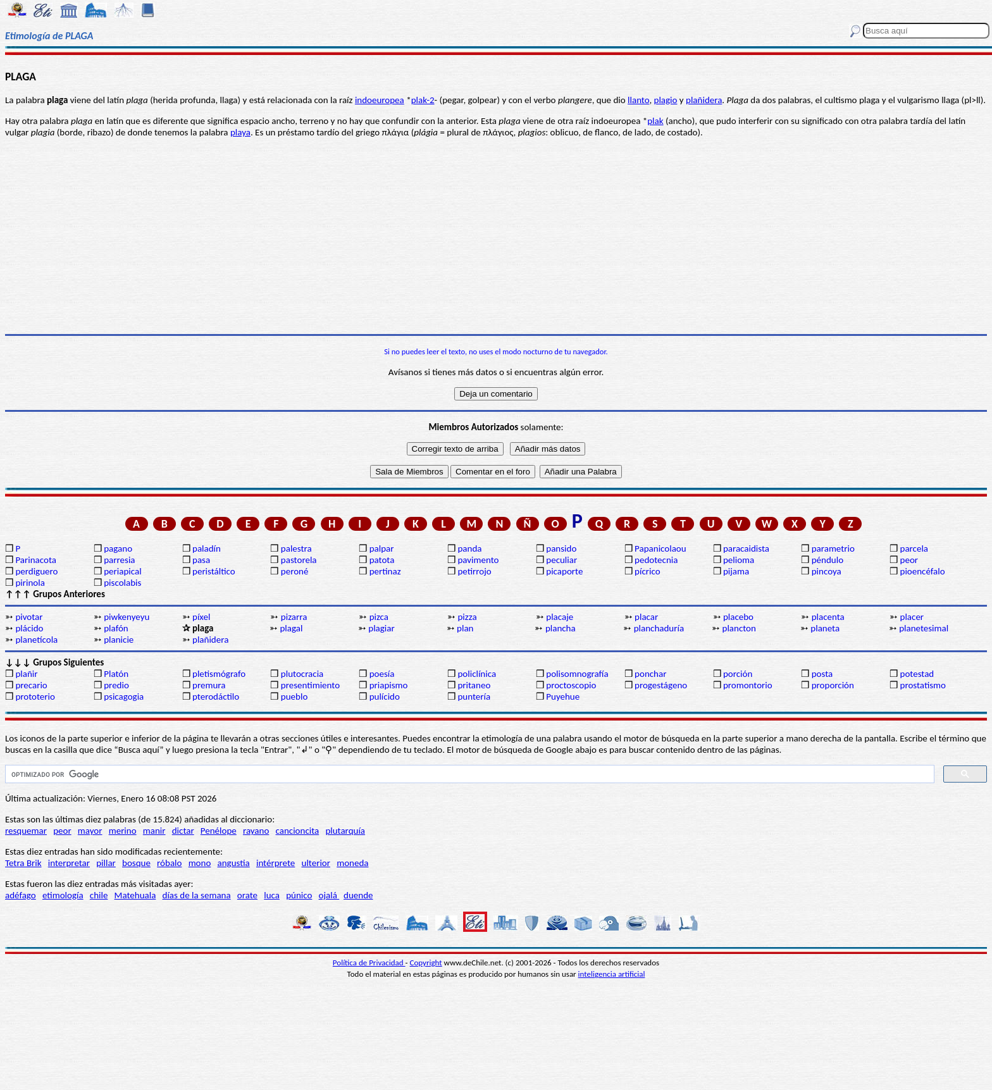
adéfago (20, 895)
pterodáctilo (215, 696)
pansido (561, 548)
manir (154, 830)
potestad (917, 673)
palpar (381, 548)
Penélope (219, 830)
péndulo (827, 560)
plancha (560, 628)
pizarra (294, 616)
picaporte (564, 571)
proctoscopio (571, 685)
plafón (116, 628)
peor (909, 560)
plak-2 (423, 100)
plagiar (381, 628)
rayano (256, 830)
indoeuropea (379, 100)
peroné (295, 571)
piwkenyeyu (126, 616)
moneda (352, 863)
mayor (90, 830)
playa (240, 132)
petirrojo (474, 571)
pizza (466, 616)
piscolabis (122, 582)
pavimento (478, 560)
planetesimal (923, 628)
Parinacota (35, 560)
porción (737, 673)
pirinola (29, 582)
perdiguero (36, 571)
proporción (833, 685)
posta (822, 673)
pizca (378, 616)
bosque (136, 863)
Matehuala (135, 895)
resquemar (26, 830)
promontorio (747, 685)
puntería (473, 696)
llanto (638, 100)
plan (465, 628)
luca (272, 895)
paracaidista (746, 548)
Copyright (426, 962)
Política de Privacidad (369, 962)
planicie (118, 639)
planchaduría (659, 628)
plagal (291, 628)
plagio (666, 100)
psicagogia (124, 696)
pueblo (294, 696)
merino (123, 830)
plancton (739, 628)
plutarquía (345, 830)
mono (200, 863)
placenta (828, 616)
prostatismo (923, 685)
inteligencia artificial (611, 974)
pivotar (28, 616)
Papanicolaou (660, 548)
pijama (736, 571)
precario (31, 685)
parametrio (833, 548)
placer (912, 616)
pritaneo (473, 685)
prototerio (34, 696)
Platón (116, 673)
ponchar (650, 673)
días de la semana (197, 895)
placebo (738, 616)
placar (646, 616)
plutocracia (302, 673)
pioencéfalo (922, 571)
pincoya (826, 571)
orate (247, 895)
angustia (234, 863)
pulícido (384, 696)
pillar (106, 863)
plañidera (704, 100)
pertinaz (385, 571)
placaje (559, 616)
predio (116, 685)
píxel (201, 616)
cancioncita (297, 830)
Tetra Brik (23, 863)
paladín (206, 548)
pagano (118, 548)
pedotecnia (656, 560)
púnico (299, 895)
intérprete (275, 863)
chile (99, 895)
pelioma (738, 560)
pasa (201, 560)
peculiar (561, 560)
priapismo (388, 685)
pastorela (299, 560)
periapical (122, 571)
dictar (183, 830)
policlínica (476, 673)
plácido (29, 628)
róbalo (169, 863)
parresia (119, 560)
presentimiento (310, 685)
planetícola (36, 639)
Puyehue (563, 696)
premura (208, 685)
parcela (914, 548)
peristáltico (213, 571)
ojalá (329, 895)
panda (469, 548)
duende (358, 895)
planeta (825, 628)
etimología (63, 895)
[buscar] (468, 774)
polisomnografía (577, 673)
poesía (382, 673)
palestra (296, 548)
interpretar (69, 863)
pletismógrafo (218, 673)
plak (655, 121)
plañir (26, 673)
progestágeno (661, 685)
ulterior (316, 863)
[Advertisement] (496, 236)
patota (382, 560)
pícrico (647, 571)
